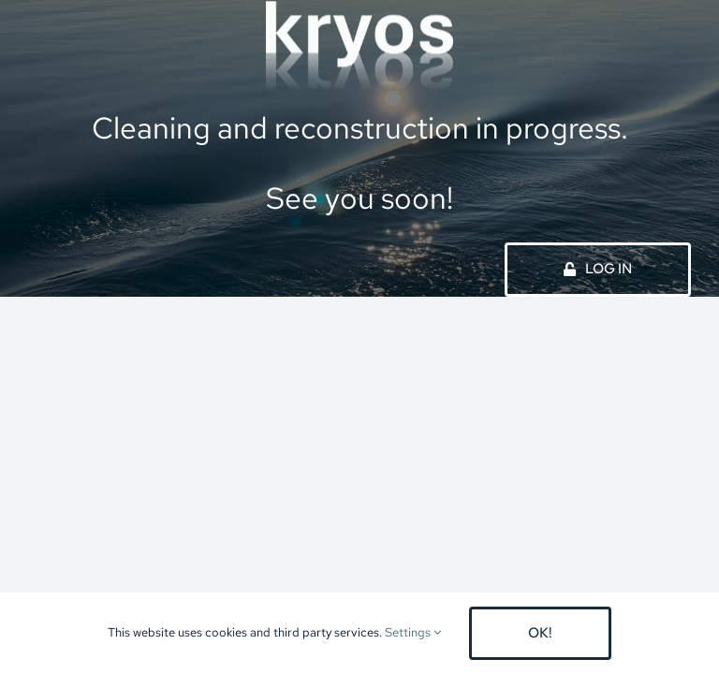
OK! (540, 632)
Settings (413, 632)
